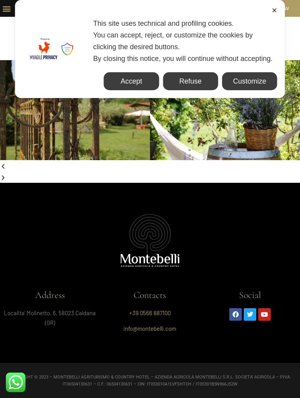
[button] (6, 8)
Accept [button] (131, 81)
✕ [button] (274, 10)
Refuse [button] (190, 81)
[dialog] (150, 49)
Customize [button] (249, 81)
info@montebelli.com (149, 328)
